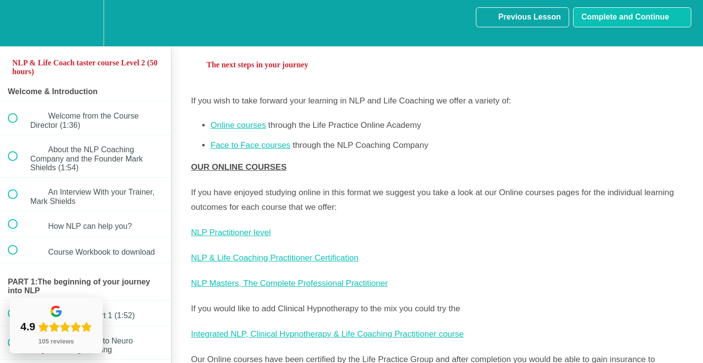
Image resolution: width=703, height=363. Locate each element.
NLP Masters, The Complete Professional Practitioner (289, 283)
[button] (18, 23)
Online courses (238, 125)
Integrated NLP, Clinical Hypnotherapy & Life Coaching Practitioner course (327, 334)
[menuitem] (85, 23)
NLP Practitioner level (231, 232)
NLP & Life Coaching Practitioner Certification (275, 257)
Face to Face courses (250, 145)
